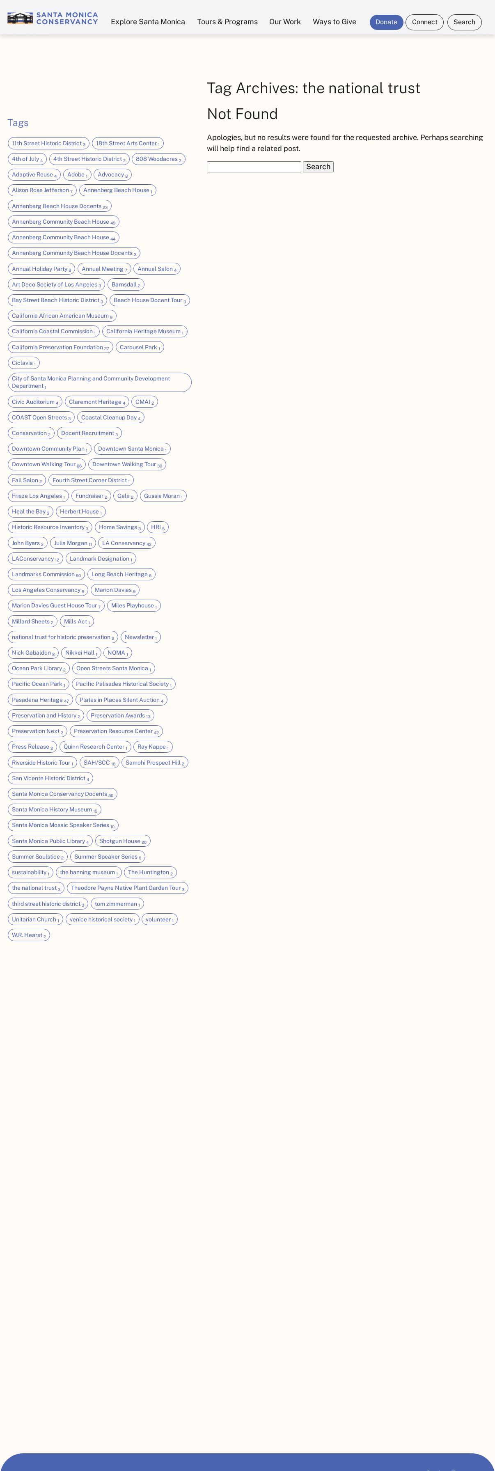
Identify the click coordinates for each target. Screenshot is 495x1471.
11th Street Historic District (48, 143)
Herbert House (81, 512)
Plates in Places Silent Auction (121, 700)
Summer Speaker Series (107, 857)
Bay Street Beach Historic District (57, 300)
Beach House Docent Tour (150, 300)
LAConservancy (35, 559)
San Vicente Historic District (50, 778)
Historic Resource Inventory (50, 527)
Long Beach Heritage (121, 574)
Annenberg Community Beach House (63, 222)
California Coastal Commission (54, 331)
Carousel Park (140, 347)
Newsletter (141, 637)
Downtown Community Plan (49, 449)
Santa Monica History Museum (54, 809)
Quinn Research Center (95, 747)
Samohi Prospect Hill (155, 763)
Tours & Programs (227, 21)
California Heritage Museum (144, 331)
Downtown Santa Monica (132, 449)
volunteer (160, 919)
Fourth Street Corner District (91, 480)
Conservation (31, 433)
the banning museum (89, 872)
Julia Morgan (73, 543)
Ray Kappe (153, 747)
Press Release (32, 747)
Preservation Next (37, 731)
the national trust (36, 888)
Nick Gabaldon (33, 653)
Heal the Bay (30, 512)
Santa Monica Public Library (50, 841)
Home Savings (120, 527)
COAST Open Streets (41, 418)
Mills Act (77, 622)
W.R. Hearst (29, 935)
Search (464, 22)
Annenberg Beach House (117, 190)
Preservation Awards (120, 715)
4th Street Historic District (89, 159)
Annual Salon (157, 269)
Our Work (285, 21)
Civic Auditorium (35, 402)
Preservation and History (46, 715)
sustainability (30, 872)
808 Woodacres (158, 159)
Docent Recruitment (89, 433)
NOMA (118, 653)
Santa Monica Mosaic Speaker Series (63, 825)
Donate (386, 22)
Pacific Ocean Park (38, 684)
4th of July (27, 159)
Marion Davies (115, 590)
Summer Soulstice (38, 857)
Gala (125, 496)
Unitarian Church (35, 919)
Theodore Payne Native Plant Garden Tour (127, 888)
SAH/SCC (99, 763)
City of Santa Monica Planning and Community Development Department (91, 382)
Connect (425, 22)
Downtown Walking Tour (47, 464)
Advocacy (113, 175)
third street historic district (48, 904)
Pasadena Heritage (40, 700)
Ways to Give (334, 21)
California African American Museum (62, 316)
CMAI (144, 402)
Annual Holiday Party (41, 269)
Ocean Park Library (39, 668)
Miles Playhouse (134, 605)
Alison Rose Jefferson (42, 190)
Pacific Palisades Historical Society (124, 684)
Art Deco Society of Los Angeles (56, 285)
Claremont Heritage (97, 402)
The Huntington (150, 872)
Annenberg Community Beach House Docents (74, 253)
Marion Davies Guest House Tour (56, 605)
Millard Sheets (32, 622)
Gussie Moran (163, 496)
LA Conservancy (126, 543)
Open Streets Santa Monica (113, 668)
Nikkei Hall (81, 653)
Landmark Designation (101, 559)
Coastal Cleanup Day (110, 418)
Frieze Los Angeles (38, 496)
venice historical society (102, 919)
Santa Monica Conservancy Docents (62, 794)
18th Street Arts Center (128, 143)
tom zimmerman (117, 904)
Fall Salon (27, 480)
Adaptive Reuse (34, 175)
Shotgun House (123, 841)
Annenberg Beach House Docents (60, 206)
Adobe (77, 175)
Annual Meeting (104, 269)
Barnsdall (126, 285)
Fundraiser (91, 496)
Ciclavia (24, 363)
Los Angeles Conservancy (48, 590)
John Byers (28, 543)
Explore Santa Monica (148, 21)
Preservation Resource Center (116, 731)
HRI (158, 527)
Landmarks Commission (46, 574)
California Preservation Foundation (60, 347)
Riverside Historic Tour (42, 763)
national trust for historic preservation (63, 637)
